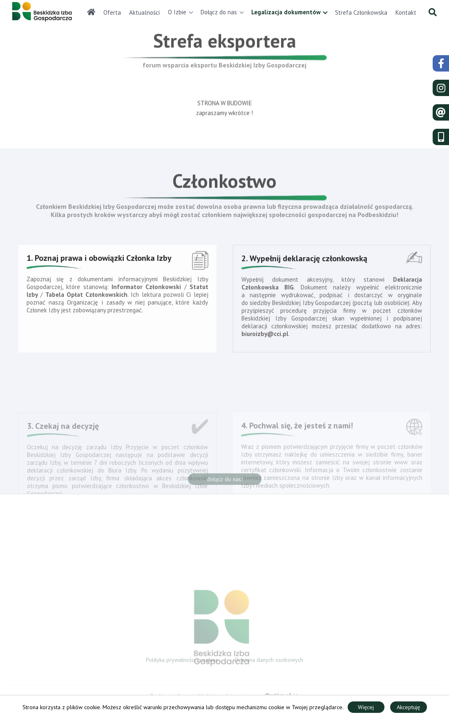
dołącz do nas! (225, 481)
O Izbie (177, 12)
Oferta (112, 12)
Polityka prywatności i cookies (182, 661)
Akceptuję (408, 707)
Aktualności (144, 12)
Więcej (366, 707)
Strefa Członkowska (361, 12)
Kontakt (405, 12)
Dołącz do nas (219, 12)
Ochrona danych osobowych (269, 661)
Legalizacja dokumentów (286, 12)
